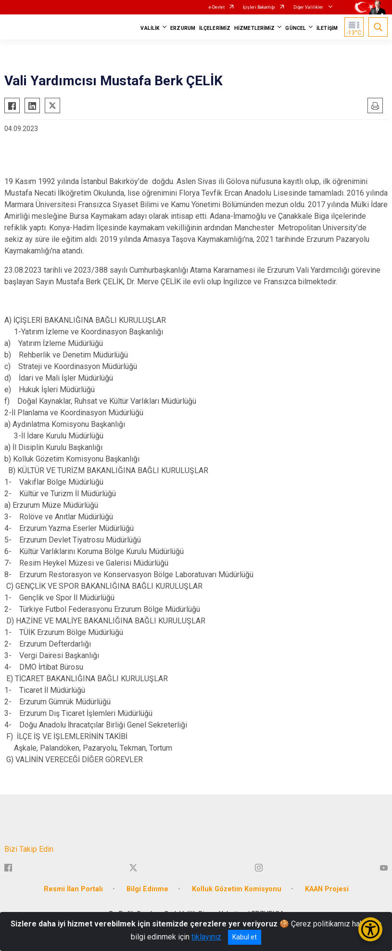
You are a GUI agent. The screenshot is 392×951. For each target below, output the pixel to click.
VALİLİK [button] (150, 28)
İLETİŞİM (327, 28)
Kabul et (244, 937)
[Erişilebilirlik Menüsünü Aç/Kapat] (370, 929)
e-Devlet (217, 7)
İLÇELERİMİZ (214, 28)
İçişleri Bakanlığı (259, 7)
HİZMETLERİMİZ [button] (254, 28)
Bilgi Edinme (147, 889)
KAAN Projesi (327, 889)
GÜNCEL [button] (295, 28)
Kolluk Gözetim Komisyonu (236, 889)
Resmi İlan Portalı (73, 889)
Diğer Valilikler (308, 7)
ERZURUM (182, 28)
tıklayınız (206, 936)
